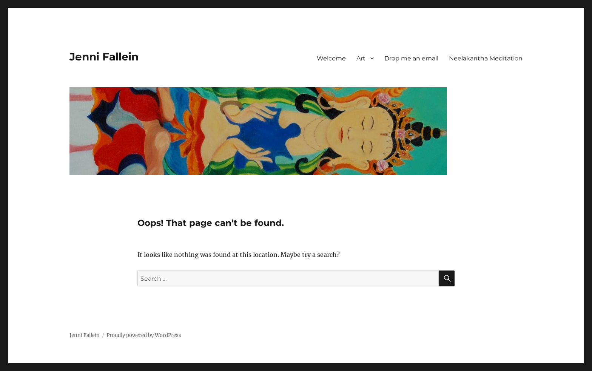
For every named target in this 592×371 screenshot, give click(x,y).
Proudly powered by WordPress (143, 335)
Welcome (331, 58)
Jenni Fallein (104, 56)
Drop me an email (411, 58)
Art (360, 58)
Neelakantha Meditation (486, 58)
